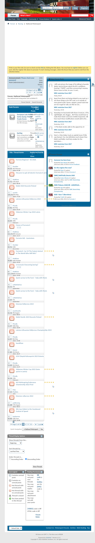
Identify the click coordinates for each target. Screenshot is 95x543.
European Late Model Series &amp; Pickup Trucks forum (25, 117)
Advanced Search (85, 19)
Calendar (24, 19)
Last (39, 92)
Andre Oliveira (64, 178)
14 (8, 272)
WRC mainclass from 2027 (63, 93)
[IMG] (39, 487)
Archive (73, 528)
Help (75, 8)
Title (10, 152)
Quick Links (56, 19)
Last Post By (39, 153)
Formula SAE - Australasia (25, 238)
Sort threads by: (15, 449)
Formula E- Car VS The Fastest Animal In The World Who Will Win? (29, 252)
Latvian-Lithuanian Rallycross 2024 (28, 199)
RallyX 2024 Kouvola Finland (26, 186)
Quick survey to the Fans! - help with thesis (31, 278)
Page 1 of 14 (33, 90)
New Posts (11, 19)
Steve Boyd (63, 162)
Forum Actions (44, 19)
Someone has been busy (62, 160)
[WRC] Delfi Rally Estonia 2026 (64, 175)
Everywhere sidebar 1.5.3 (69, 205)
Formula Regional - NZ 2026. (26, 160)
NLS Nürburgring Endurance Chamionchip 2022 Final (26, 383)
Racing (20, 24)
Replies (32, 152)
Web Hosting (81, 528)
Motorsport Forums (62, 528)
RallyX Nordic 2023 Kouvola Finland (28, 317)
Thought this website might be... (39, 117)
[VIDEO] (30, 509)
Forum (13, 16)
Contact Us (50, 528)
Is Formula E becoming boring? (27, 265)
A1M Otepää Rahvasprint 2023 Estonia (30, 356)
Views (32, 156)
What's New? (25, 16)
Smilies (39, 482)
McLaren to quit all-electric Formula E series (32, 173)
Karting (19, 133)
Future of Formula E (23, 225)
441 (41, 87)
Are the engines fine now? (63, 168)
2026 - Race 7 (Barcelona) (62, 195)
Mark (11, 82)
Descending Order (32, 459)
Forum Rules (38, 516)
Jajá (61, 188)
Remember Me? (49, 11)
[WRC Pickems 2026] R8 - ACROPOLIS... (67, 185)
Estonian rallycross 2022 (24, 396)
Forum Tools (25, 102)
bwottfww (19, 343)
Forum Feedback (74, 164)
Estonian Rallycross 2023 (25, 304)
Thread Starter (19, 152)
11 (30, 92)
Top (42, 429)
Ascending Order (16, 459)
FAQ (18, 19)
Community (32, 19)
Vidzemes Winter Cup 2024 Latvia (28, 212)
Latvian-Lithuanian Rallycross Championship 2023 (34, 330)
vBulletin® (49, 537)
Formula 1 (73, 172)
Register (84, 8)
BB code (39, 476)
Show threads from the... (18, 440)
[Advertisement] (49, 45)
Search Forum (36, 102)
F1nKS (62, 197)
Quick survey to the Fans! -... (39, 135)
